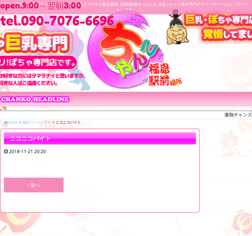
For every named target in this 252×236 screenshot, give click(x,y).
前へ (34, 184)
